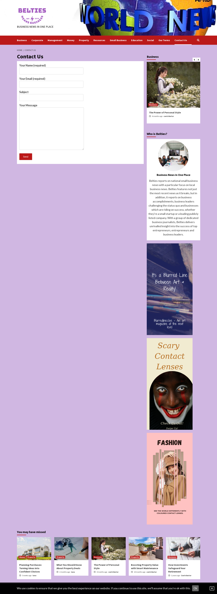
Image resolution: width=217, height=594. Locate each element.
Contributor (186, 575)
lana (34, 575)
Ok (195, 588)
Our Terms (164, 40)
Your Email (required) (51, 81)
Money (70, 40)
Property (84, 40)
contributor (169, 116)
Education (136, 40)
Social (150, 40)
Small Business (118, 40)
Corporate (37, 40)
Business (22, 40)
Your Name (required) (51, 68)
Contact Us (181, 40)
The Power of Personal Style (165, 112)
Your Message (51, 127)
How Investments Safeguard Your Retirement (178, 568)
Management (55, 40)
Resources (99, 40)
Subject (51, 94)
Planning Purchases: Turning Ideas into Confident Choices (30, 568)
